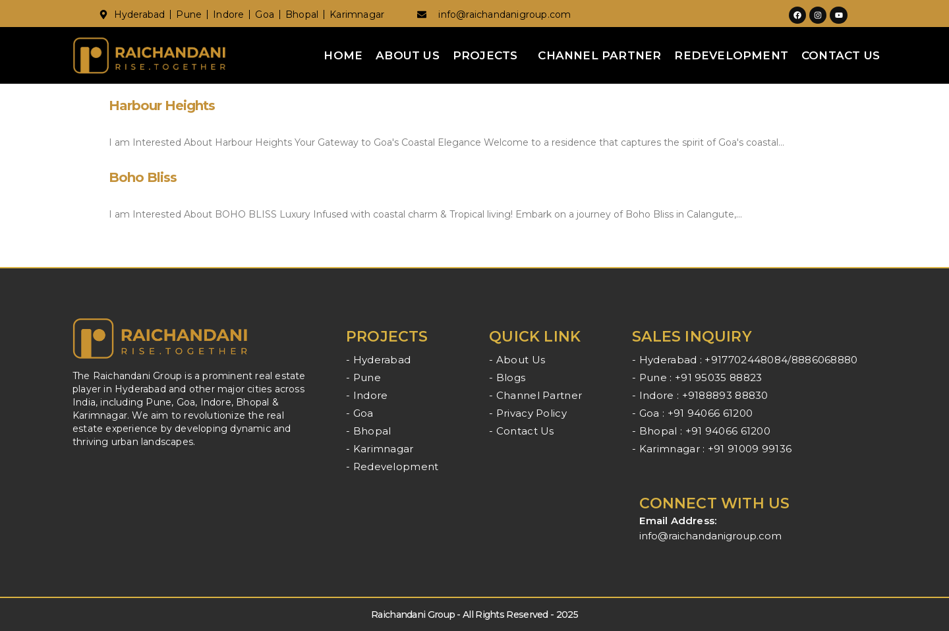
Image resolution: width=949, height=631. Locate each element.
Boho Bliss (143, 177)
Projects (485, 55)
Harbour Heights (162, 105)
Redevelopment (731, 55)
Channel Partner (599, 55)
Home (343, 55)
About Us (408, 55)
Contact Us (840, 55)
